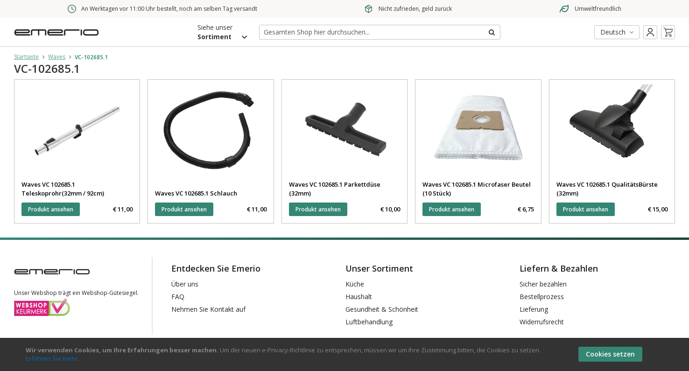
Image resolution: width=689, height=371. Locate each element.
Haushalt (358, 296)
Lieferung (534, 309)
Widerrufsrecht (542, 321)
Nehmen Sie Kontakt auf (208, 309)
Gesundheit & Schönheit (381, 309)
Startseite (26, 57)
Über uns (184, 284)
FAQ (177, 296)
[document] (346, 354)
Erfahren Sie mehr (51, 358)
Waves (56, 57)
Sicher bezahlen (543, 284)
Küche (354, 284)
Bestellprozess (542, 296)
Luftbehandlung (369, 321)
